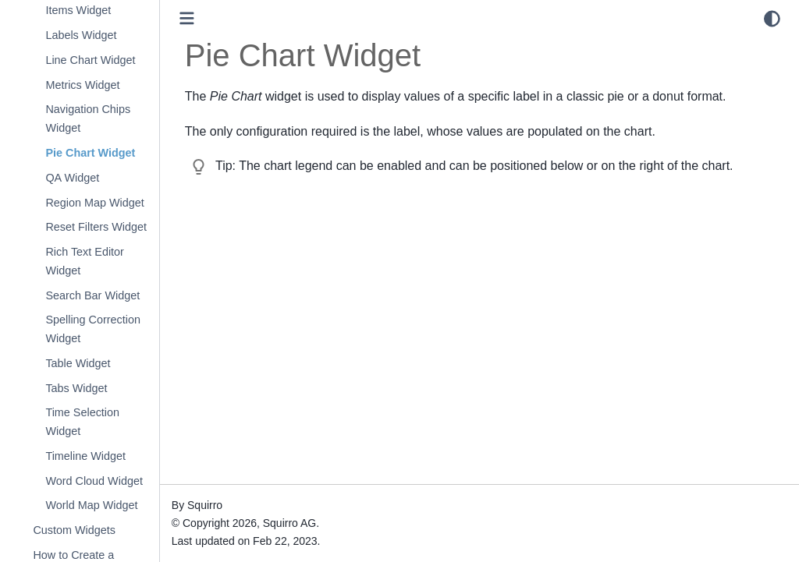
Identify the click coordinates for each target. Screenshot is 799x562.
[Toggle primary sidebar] (186, 18)
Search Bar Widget (92, 295)
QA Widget (72, 177)
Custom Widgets (74, 530)
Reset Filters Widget (96, 227)
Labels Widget (80, 35)
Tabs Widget (76, 388)
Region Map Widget (94, 202)
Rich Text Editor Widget (84, 261)
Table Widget (77, 363)
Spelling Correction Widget (92, 329)
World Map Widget (91, 505)
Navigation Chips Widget (87, 118)
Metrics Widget (82, 85)
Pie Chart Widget (90, 153)
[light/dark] (772, 18)
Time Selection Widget (82, 421)
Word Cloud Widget (94, 481)
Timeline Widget (85, 456)
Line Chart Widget (90, 60)
